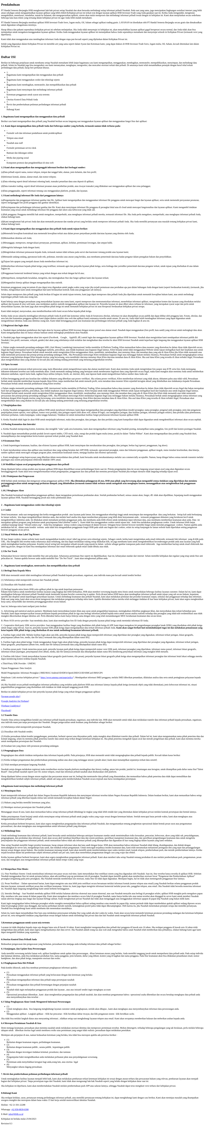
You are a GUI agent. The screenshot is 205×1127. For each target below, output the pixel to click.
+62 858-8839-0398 (20, 1109)
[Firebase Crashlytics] (10, 706)
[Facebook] (6, 710)
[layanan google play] (10, 696)
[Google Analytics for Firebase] (15, 701)
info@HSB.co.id (16, 1114)
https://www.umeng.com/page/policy (57, 677)
